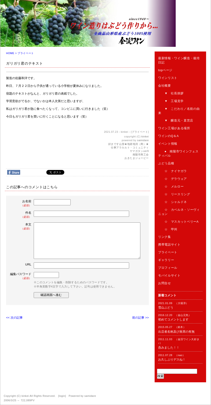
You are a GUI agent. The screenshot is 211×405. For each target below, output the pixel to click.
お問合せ (164, 283)
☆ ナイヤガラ (172, 171)
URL (28, 264)
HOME (10, 53)
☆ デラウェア (172, 178)
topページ (165, 70)
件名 (21, 215)
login (62, 395)
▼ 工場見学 (171, 101)
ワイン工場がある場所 (174, 128)
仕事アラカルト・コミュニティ (130, 147)
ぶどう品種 (166, 163)
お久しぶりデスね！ (172, 359)
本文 (21, 226)
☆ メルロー (171, 186)
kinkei (145, 136)
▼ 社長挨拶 (171, 93)
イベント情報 (167, 143)
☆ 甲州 (167, 229)
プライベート (26, 53)
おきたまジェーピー (136, 158)
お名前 (21, 203)
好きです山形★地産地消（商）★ (128, 144)
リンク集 (164, 237)
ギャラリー (166, 260)
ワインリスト (167, 78)
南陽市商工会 (141, 154)
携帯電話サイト (169, 244)
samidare (143, 140)
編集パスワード (20, 276)
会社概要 (164, 85)
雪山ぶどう (165, 307)
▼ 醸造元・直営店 (175, 120)
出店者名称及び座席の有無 (176, 331)
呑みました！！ (168, 347)
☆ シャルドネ (172, 202)
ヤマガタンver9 (139, 151)
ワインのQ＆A (168, 136)
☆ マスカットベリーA (178, 221)
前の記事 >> (140, 317)
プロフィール (167, 267)
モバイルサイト (169, 275)
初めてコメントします (173, 319)
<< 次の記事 (14, 317)
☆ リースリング (174, 194)
